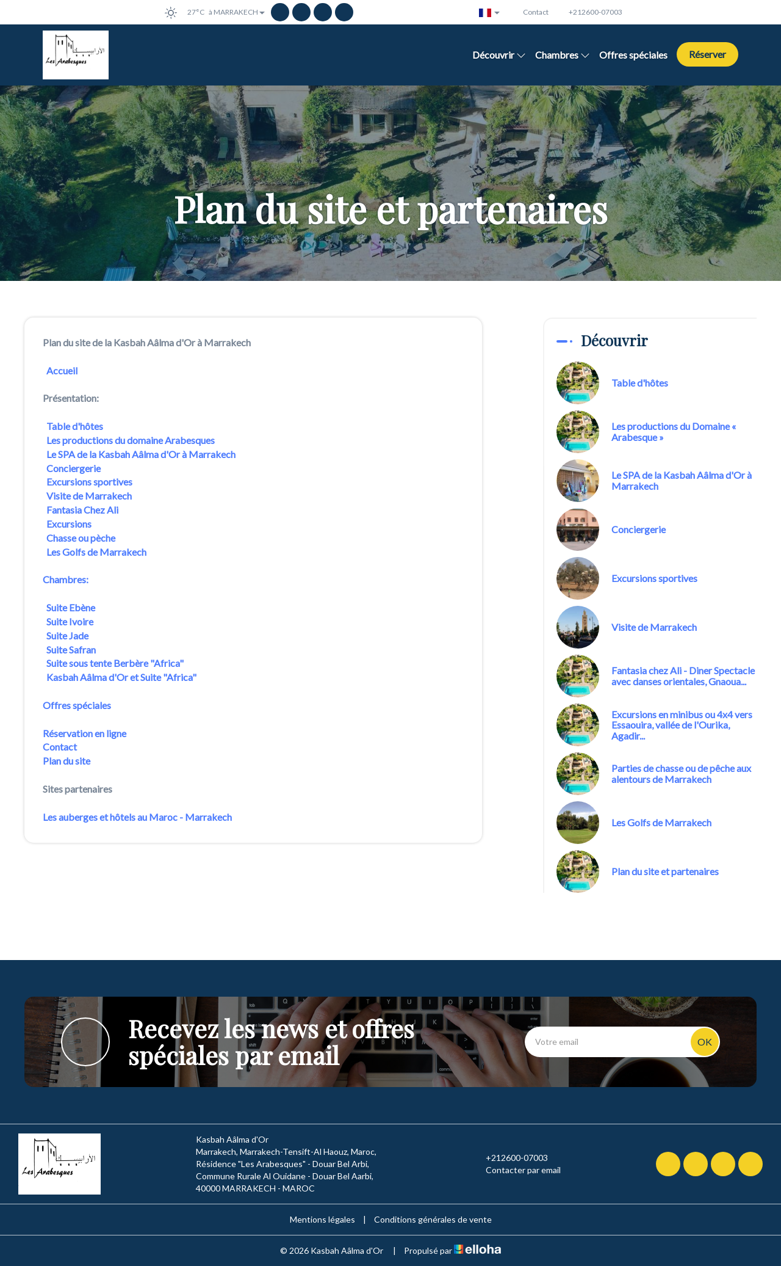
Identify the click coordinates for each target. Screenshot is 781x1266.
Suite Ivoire (69, 621)
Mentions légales (322, 1219)
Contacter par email (516, 1170)
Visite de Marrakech (90, 495)
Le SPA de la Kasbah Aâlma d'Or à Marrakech (141, 454)
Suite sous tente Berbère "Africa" (115, 663)
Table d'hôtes (74, 426)
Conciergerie (74, 468)
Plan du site (66, 760)
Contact (60, 746)
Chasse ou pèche (81, 538)
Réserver (707, 54)
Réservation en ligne (84, 733)
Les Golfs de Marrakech (97, 552)
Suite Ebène (71, 607)
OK (704, 1041)
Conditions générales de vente (433, 1219)
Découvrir (499, 54)
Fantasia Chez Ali (82, 509)
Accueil (62, 370)
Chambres (562, 54)
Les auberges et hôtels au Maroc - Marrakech (137, 817)
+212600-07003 (510, 1157)
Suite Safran (71, 649)
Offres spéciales (633, 54)
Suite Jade (68, 635)
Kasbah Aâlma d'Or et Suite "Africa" (120, 677)
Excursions (69, 523)
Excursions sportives (89, 481)
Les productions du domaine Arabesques (131, 440)
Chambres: (66, 579)
